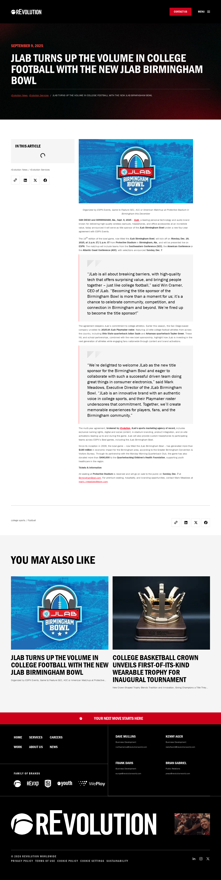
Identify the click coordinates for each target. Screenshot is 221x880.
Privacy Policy (22, 865)
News (54, 751)
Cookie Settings (92, 865)
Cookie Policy (67, 865)
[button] (25, 184)
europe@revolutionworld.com (128, 777)
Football (32, 524)
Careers (56, 741)
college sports (18, 524)
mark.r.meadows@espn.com (93, 485)
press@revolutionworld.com (178, 777)
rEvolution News (19, 99)
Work (18, 751)
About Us (36, 751)
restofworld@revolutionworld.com (180, 751)
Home (18, 741)
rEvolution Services (39, 99)
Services (35, 741)
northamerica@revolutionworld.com (131, 751)
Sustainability (117, 865)
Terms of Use (45, 865)
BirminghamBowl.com (90, 481)
